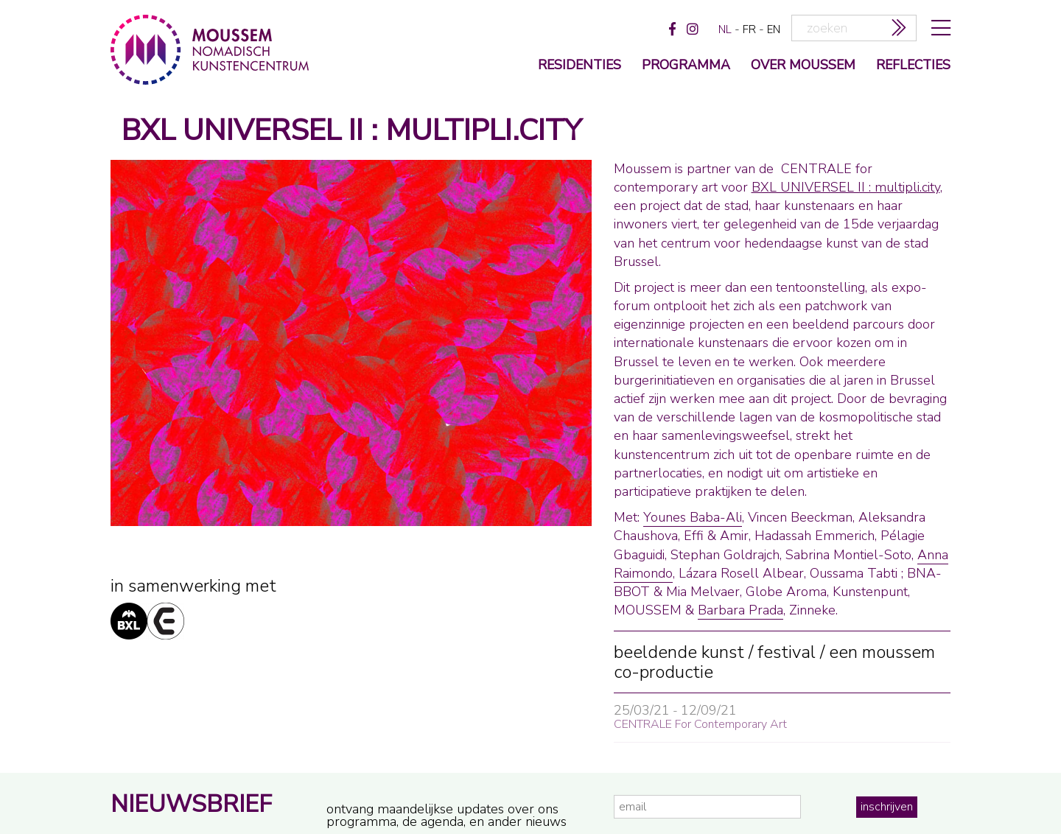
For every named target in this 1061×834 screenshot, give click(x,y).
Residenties (579, 66)
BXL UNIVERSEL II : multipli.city (846, 187)
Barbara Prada (740, 610)
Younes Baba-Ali (692, 517)
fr (749, 29)
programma (686, 66)
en (773, 29)
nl (725, 29)
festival (786, 652)
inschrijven (887, 807)
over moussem (803, 66)
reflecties (913, 66)
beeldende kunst (679, 652)
